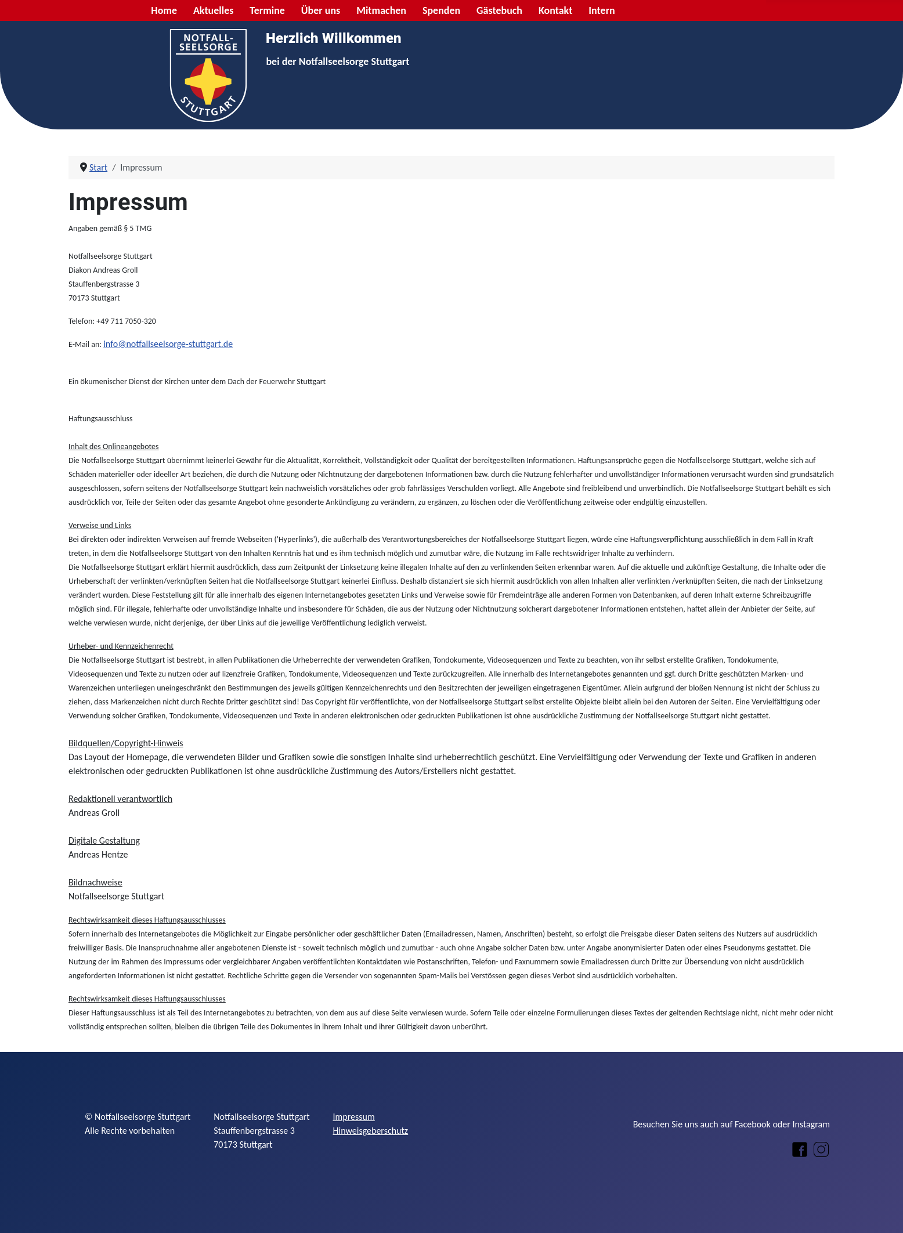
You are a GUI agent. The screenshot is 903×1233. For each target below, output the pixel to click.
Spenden (441, 10)
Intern (601, 10)
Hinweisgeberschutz (371, 1130)
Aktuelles (213, 10)
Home (164, 10)
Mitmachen (381, 10)
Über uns (320, 10)
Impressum (354, 1116)
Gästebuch (499, 10)
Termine (267, 10)
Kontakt (555, 10)
